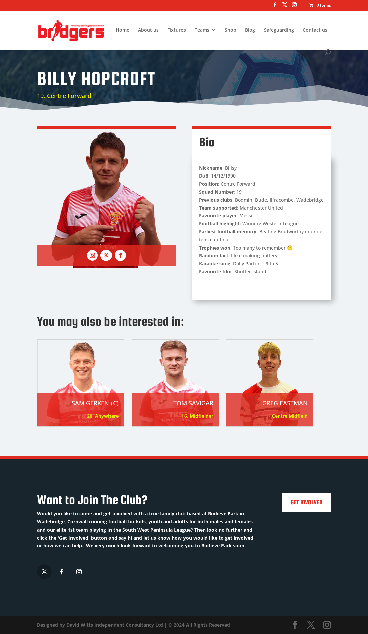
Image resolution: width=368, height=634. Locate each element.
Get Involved (307, 502)
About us (148, 30)
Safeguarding (279, 30)
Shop (230, 30)
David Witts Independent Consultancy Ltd (114, 625)
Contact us (315, 30)
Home (122, 30)
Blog (250, 30)
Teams (202, 30)
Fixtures (176, 30)
